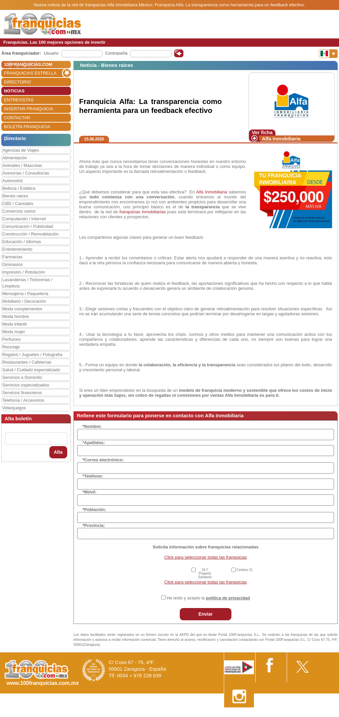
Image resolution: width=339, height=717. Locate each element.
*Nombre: (92, 426)
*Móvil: (89, 491)
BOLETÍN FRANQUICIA (27, 126)
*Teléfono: (92, 476)
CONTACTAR (17, 117)
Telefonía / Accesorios (23, 400)
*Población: (94, 509)
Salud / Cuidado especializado (31, 369)
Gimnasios (12, 264)
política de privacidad (228, 597)
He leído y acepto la (208, 597)
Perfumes (11, 339)
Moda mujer (13, 331)
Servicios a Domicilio (22, 377)
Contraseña (116, 53)
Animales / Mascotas (22, 165)
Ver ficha (262, 132)
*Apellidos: (93, 442)
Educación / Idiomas (21, 241)
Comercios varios (18, 211)
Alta (58, 452)
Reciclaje (11, 346)
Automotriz (12, 180)
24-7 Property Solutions (205, 573)
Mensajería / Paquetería (25, 293)
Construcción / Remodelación (30, 233)
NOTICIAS (14, 90)
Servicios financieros (22, 392)
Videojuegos (14, 407)
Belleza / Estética (18, 188)
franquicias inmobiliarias (142, 211)
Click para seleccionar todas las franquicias (205, 557)
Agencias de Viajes (20, 150)
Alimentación (14, 157)
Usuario (51, 53)
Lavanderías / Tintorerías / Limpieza (27, 282)
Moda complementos (22, 308)
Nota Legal (240, 714)
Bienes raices (15, 195)
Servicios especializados (25, 385)
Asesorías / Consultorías (25, 173)
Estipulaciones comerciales (281, 714)
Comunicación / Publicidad (27, 226)
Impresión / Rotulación (23, 272)
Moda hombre (15, 316)
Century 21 (244, 570)
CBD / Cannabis (17, 203)
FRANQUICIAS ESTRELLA (30, 73)
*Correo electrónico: (103, 459)
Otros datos (321, 714)
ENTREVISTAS (18, 99)
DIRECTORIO (17, 81)
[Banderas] (328, 53)
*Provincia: (93, 525)
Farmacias (12, 256)
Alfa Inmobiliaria (281, 138)
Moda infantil (14, 324)
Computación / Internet (24, 218)
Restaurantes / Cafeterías (26, 362)
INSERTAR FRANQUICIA (28, 108)
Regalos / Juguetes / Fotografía (32, 354)
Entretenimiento (17, 249)
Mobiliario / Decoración (24, 301)
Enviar (206, 614)
